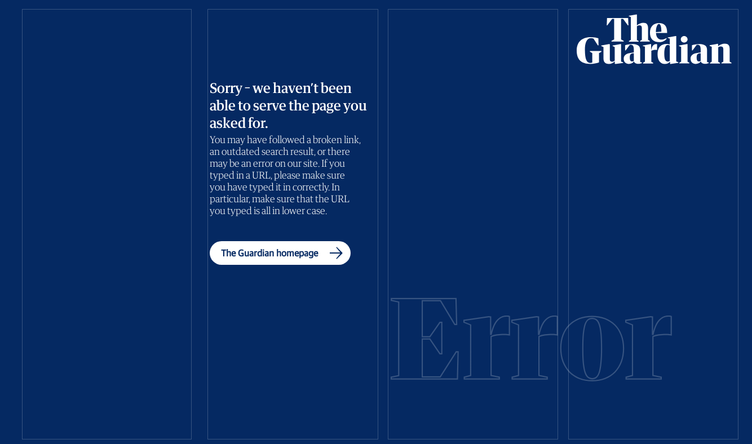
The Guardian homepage (284, 253)
